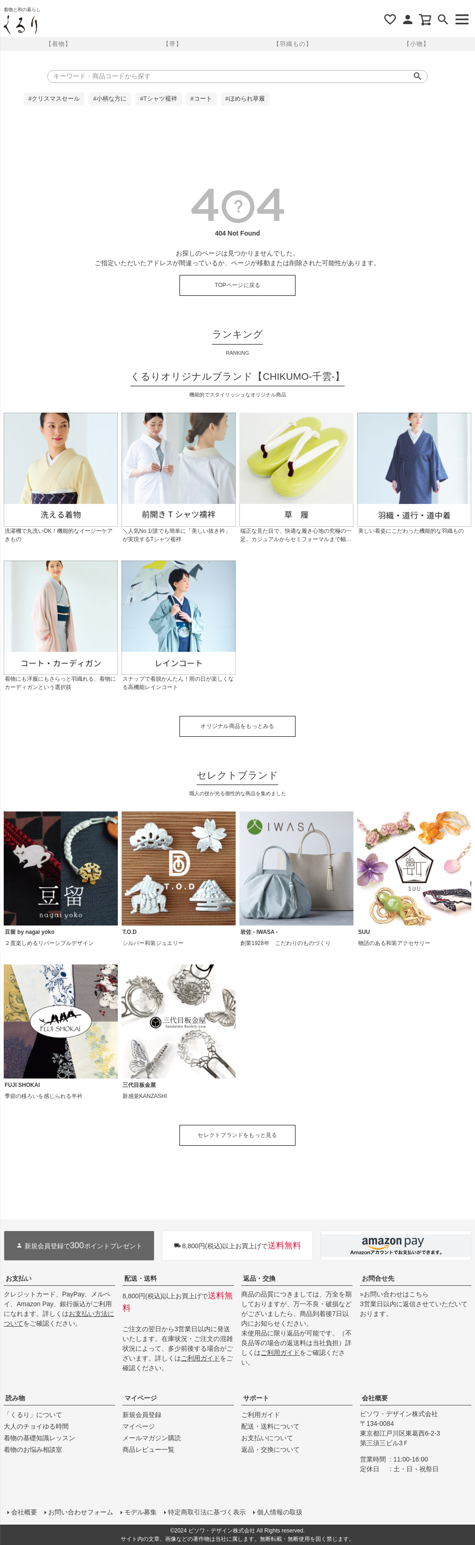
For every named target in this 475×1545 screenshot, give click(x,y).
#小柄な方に (110, 99)
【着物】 (58, 43)
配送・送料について (270, 1426)
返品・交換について (270, 1449)
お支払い (19, 1278)
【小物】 (417, 43)
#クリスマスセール (54, 99)
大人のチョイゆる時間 (36, 1426)
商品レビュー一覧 (148, 1449)
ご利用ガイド (200, 1358)
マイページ (140, 1398)
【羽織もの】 (292, 43)
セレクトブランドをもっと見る (237, 1135)
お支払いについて (267, 1438)
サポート (256, 1398)
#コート (201, 99)
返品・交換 (259, 1278)
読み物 (15, 1398)
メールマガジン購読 (151, 1438)
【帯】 (172, 43)
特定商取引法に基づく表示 (207, 1512)
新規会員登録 (141, 1414)
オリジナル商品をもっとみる (237, 726)
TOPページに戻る (238, 285)
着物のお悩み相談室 (33, 1449)
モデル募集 (140, 1512)
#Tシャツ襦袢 (158, 99)
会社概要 (375, 1398)
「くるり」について (33, 1414)
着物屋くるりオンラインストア (20, 25)
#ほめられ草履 (245, 99)
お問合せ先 (378, 1278)
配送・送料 (140, 1278)
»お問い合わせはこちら (394, 1294)
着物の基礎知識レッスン (39, 1438)
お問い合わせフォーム (80, 1512)
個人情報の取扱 (279, 1512)
